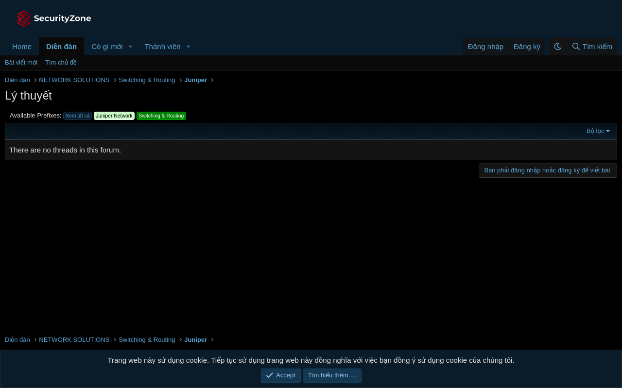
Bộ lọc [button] (596, 131)
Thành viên (162, 46)
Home (22, 46)
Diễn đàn (61, 46)
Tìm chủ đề (61, 62)
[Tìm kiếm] (591, 46)
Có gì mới (106, 46)
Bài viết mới (21, 62)
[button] (130, 46)
